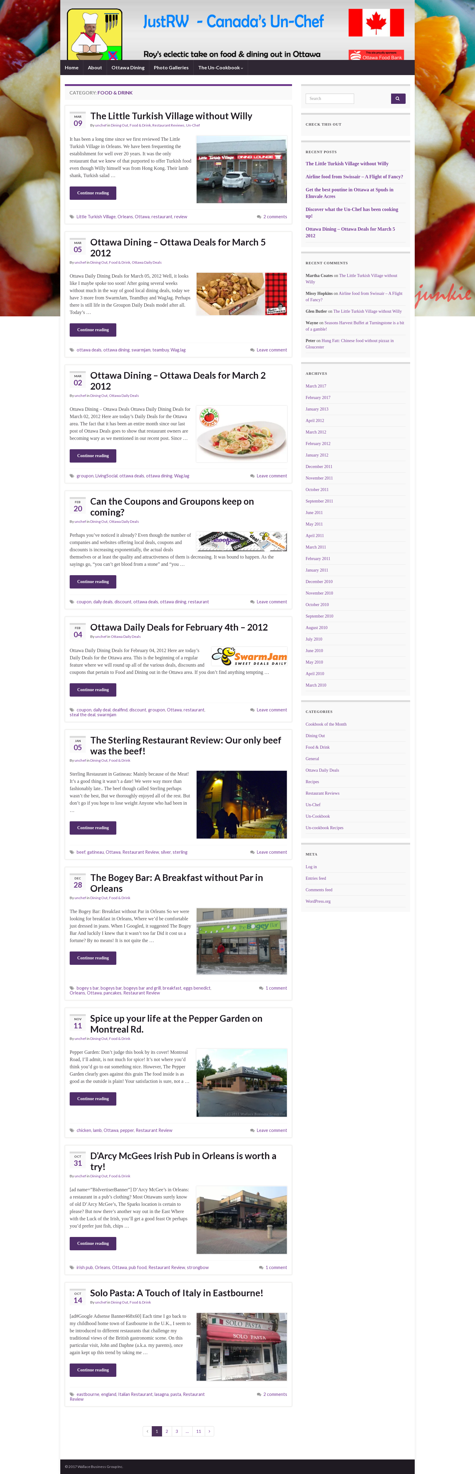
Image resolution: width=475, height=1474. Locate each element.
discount (123, 601)
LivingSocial (106, 475)
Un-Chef (193, 125)
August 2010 (316, 627)
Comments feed (319, 890)
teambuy (160, 349)
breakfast (172, 988)
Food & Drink (140, 125)
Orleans (125, 216)
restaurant (161, 216)
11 (198, 1431)
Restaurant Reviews (168, 125)
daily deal (102, 709)
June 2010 (314, 650)
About (95, 67)
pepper (127, 1130)
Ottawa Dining (127, 67)
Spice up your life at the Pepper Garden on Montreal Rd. (176, 1023)
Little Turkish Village (96, 216)
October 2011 (317, 489)
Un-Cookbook (318, 816)
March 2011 (316, 547)
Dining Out (119, 125)
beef (81, 852)
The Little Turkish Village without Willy (171, 115)
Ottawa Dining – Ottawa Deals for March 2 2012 (178, 380)
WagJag (178, 349)
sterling (180, 852)
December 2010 (319, 581)
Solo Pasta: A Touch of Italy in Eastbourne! (177, 1292)
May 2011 (314, 524)
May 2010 (314, 662)
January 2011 (317, 570)
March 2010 (316, 685)
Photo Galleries (171, 67)
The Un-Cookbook (220, 67)
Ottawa (142, 216)
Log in (311, 867)
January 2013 (317, 409)
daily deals (103, 601)
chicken (84, 1130)
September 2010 (319, 616)
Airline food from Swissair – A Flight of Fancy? (354, 176)
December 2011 (319, 466)
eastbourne (88, 1394)
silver (166, 852)
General (312, 759)
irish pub (85, 1267)
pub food (138, 1267)
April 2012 (315, 420)
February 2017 (318, 397)
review (180, 216)
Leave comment (272, 349)
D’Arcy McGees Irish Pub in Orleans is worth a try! (183, 1161)
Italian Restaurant (135, 1394)
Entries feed (316, 878)
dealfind (120, 709)
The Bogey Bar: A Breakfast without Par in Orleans (176, 883)
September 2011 (319, 501)
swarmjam (141, 349)
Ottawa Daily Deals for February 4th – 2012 (179, 627)
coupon (84, 601)
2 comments (275, 216)
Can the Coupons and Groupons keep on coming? (172, 506)
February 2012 (318, 443)
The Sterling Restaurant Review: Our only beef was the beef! (185, 745)
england (108, 1394)
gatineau (95, 852)
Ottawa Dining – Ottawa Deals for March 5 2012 (178, 247)
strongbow (198, 1267)
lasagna (161, 1394)
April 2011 (315, 535)
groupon (85, 475)
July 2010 (314, 639)
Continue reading (93, 193)
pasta (176, 1394)
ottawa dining (116, 349)
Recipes (312, 782)
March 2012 (316, 432)
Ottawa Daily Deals (147, 262)
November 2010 (319, 593)
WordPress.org (318, 901)
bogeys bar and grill (142, 988)
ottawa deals (89, 349)
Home (71, 67)
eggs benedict (197, 988)
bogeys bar (111, 988)
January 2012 (317, 455)
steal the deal (82, 714)
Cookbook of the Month (326, 724)
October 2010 (317, 604)
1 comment (276, 988)
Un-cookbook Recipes (325, 828)
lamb (97, 1130)
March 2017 (316, 386)
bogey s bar (88, 988)
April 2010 (315, 673)
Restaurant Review (140, 852)
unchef (101, 125)
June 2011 (314, 512)
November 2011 (319, 478)
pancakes (112, 992)
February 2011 (318, 558)
